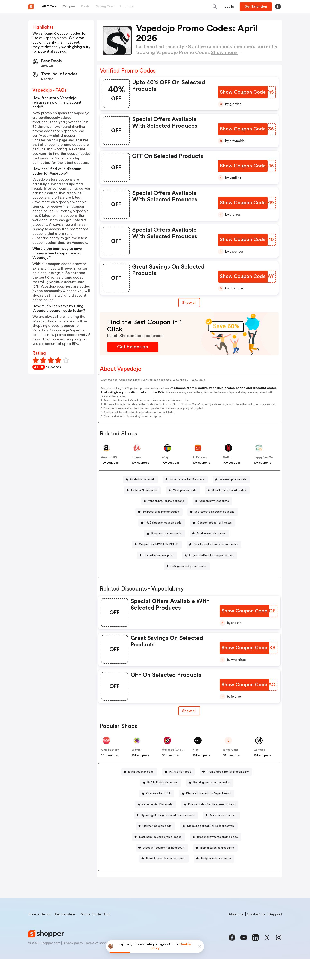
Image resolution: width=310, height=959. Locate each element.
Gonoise (259, 749)
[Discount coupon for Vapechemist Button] (206, 793)
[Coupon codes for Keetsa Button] (212, 523)
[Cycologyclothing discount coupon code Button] (166, 815)
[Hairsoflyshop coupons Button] (157, 555)
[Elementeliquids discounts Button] (215, 848)
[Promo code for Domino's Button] (185, 479)
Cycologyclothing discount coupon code (167, 815)
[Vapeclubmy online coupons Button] (164, 501)
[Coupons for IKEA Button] (156, 793)
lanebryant (230, 749)
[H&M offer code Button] (178, 772)
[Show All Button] (189, 710)
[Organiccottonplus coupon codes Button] (209, 555)
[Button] (229, 6)
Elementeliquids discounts (217, 847)
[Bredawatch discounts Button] (209, 533)
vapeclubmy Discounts (214, 501)
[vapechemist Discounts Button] (155, 804)
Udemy (136, 457)
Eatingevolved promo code (188, 566)
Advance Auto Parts (175, 749)
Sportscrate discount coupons (214, 511)
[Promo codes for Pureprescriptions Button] (209, 804)
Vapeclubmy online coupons (166, 501)
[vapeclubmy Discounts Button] (212, 501)
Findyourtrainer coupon (216, 858)
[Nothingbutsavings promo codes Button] (158, 837)
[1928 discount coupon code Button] (161, 523)
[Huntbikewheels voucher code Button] (164, 859)
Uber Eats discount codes (229, 490)
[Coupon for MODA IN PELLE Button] (157, 544)
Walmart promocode (233, 479)
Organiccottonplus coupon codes (211, 555)
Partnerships (65, 914)
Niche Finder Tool (95, 914)
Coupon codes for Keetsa (214, 522)
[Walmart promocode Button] (231, 479)
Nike (196, 749)
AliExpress (200, 457)
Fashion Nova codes (144, 490)
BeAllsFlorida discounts (162, 782)
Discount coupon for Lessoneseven (210, 826)
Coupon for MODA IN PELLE (158, 544)
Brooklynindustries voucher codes (216, 544)
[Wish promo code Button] (183, 490)
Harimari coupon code (157, 826)
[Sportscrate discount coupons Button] (212, 512)
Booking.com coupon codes (211, 782)
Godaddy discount (142, 479)
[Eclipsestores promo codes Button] (159, 512)
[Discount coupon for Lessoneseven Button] (209, 826)
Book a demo (39, 914)
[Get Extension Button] (132, 347)
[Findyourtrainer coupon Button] (214, 859)
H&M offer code (180, 771)
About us (235, 914)
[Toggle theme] (278, 6)
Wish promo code (184, 490)
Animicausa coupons (223, 815)
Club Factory (110, 749)
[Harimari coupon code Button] (155, 826)
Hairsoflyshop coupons (159, 555)
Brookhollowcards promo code (217, 836)
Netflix (227, 457)
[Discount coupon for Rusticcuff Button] (162, 848)
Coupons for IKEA (158, 793)
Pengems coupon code (166, 533)
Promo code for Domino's (187, 479)
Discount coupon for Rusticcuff (164, 847)
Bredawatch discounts (211, 533)
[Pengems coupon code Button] (164, 533)
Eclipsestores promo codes (160, 511)
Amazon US (109, 457)
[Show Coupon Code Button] (243, 92)
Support (275, 914)
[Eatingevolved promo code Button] (187, 566)
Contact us (256, 914)
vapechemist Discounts (157, 804)
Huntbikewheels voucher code (165, 858)
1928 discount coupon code (163, 522)
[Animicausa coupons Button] (221, 815)
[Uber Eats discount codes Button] (227, 490)
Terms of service (97, 943)
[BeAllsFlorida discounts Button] (160, 783)
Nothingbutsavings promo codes (160, 836)
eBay (165, 457)
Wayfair (137, 749)
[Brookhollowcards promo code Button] (215, 837)
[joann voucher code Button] (139, 772)
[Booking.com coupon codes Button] (209, 783)
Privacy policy (72, 943)
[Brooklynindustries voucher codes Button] (214, 544)
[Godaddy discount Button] (140, 479)
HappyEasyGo (263, 457)
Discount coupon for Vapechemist (208, 793)
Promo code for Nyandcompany (228, 771)
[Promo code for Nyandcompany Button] (226, 772)
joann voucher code (141, 771)
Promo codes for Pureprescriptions (211, 804)
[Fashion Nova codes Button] (142, 490)
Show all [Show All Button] (189, 302)
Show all (189, 711)
